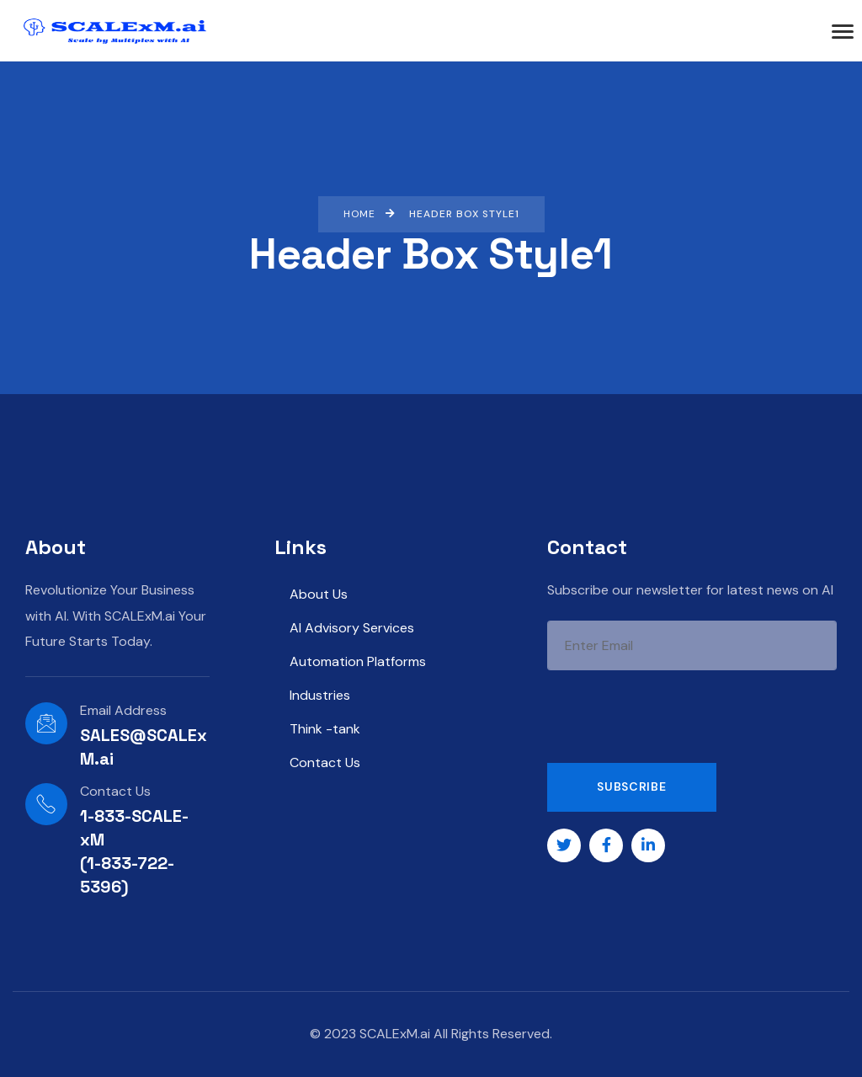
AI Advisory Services (352, 628)
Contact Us (325, 762)
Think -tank (325, 729)
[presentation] (675, 716)
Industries (320, 695)
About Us (319, 594)
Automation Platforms (358, 661)
